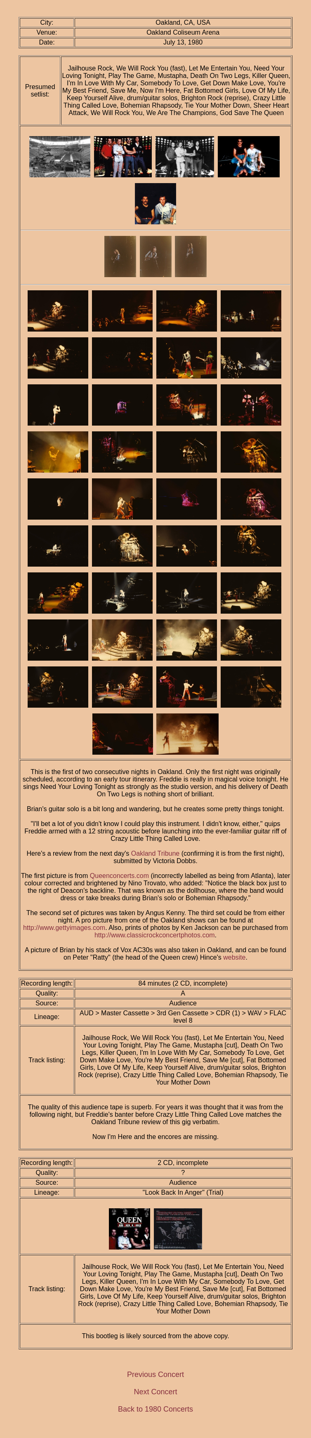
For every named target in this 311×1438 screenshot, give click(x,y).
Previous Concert (155, 1374)
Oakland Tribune (155, 853)
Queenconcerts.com (119, 875)
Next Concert (155, 1392)
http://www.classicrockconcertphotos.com (154, 935)
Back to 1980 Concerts (155, 1409)
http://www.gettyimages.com (64, 927)
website (234, 957)
